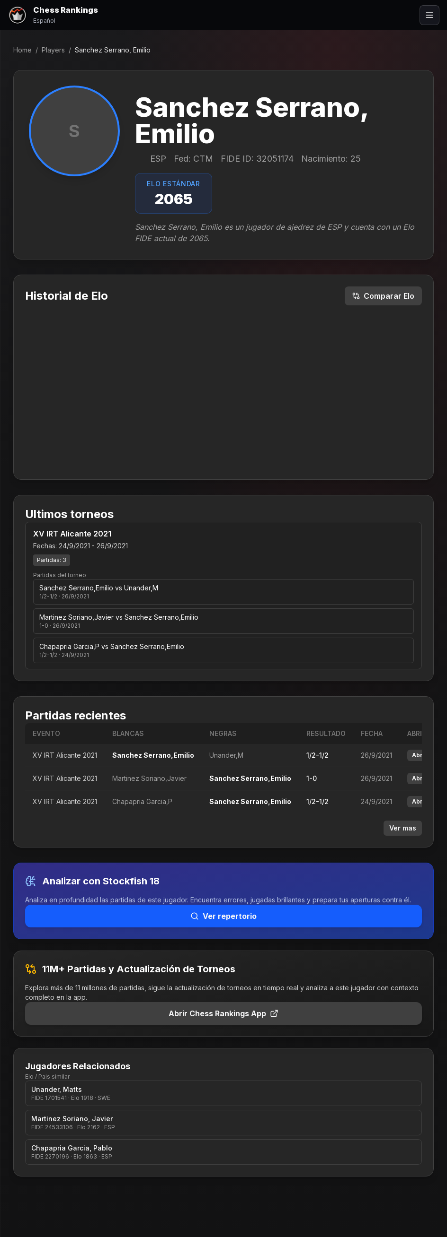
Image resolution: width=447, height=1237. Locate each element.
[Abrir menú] (429, 15)
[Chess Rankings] (53, 15)
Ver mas (402, 828)
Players (53, 50)
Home (22, 50)
